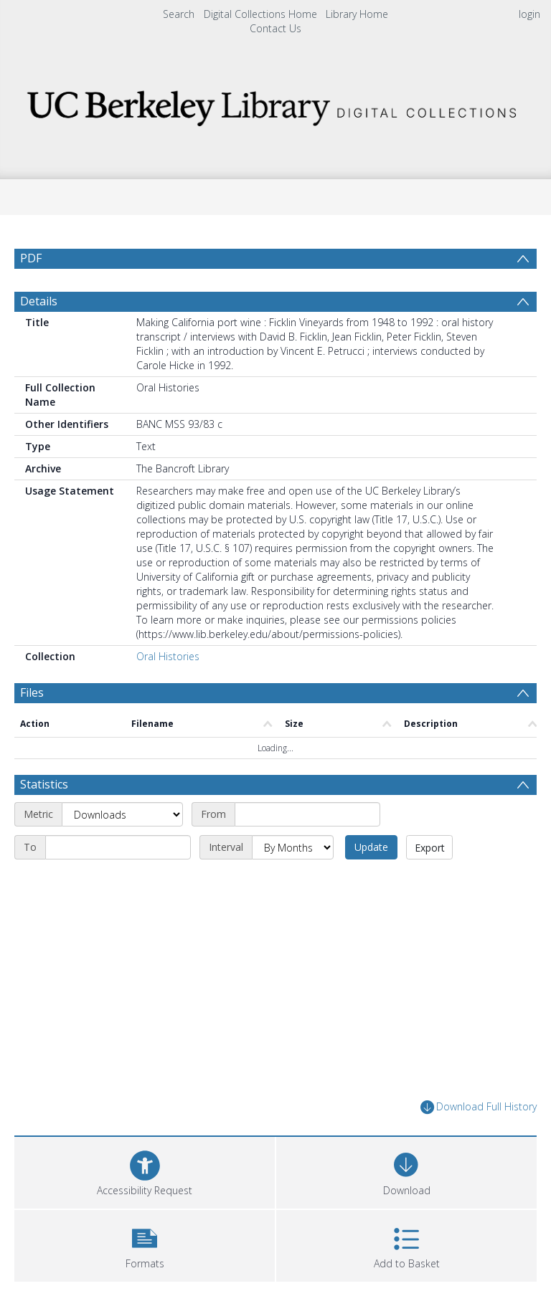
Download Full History (478, 1107)
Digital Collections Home (260, 14)
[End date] (118, 847)
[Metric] (122, 814)
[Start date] (307, 814)
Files (32, 692)
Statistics (44, 784)
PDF (31, 258)
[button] (144, 1244)
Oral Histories (167, 656)
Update (371, 847)
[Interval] (293, 847)
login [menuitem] (529, 14)
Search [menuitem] (178, 14)
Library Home (357, 14)
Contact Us (275, 28)
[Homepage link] (275, 104)
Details (38, 301)
